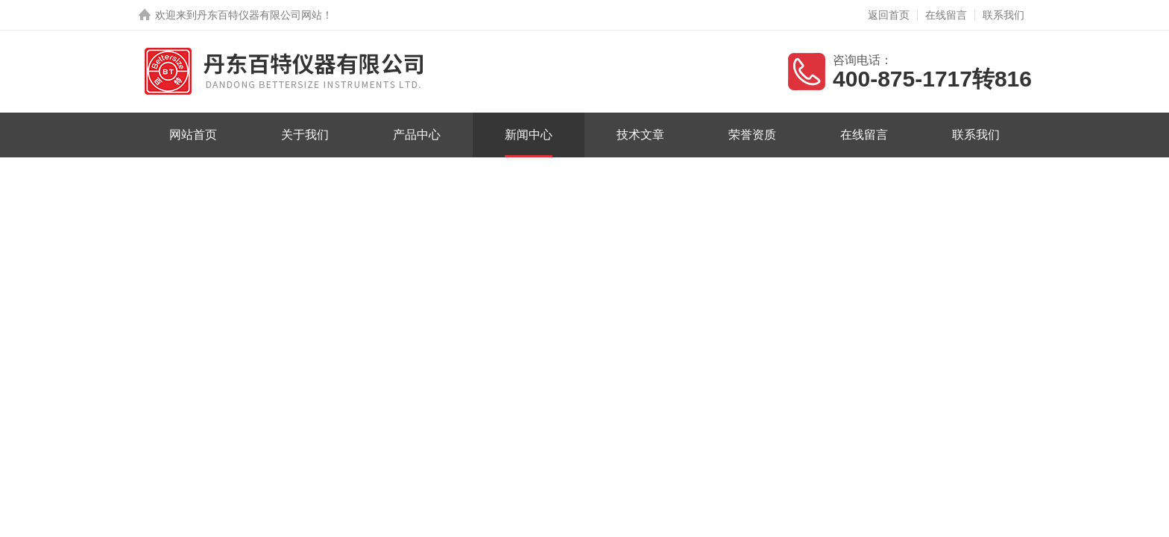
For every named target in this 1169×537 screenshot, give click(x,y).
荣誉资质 (752, 134)
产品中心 (417, 134)
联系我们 (1003, 15)
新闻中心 (528, 134)
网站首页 (193, 134)
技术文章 (640, 134)
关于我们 (305, 134)
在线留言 (946, 15)
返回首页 (889, 15)
